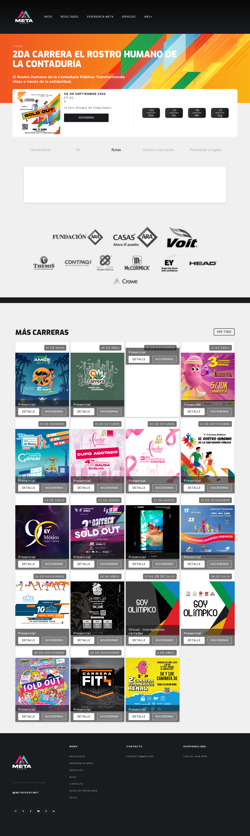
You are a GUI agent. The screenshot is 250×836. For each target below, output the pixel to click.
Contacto (76, 784)
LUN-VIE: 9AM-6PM (195, 756)
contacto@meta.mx (140, 756)
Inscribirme (54, 411)
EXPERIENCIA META (100, 16)
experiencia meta (81, 763)
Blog (72, 777)
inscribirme (86, 117)
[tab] (40, 150)
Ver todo (224, 332)
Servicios (129, 16)
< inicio (17, 46)
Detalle (28, 411)
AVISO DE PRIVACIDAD (83, 791)
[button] (148, 17)
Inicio (48, 16)
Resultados (70, 16)
